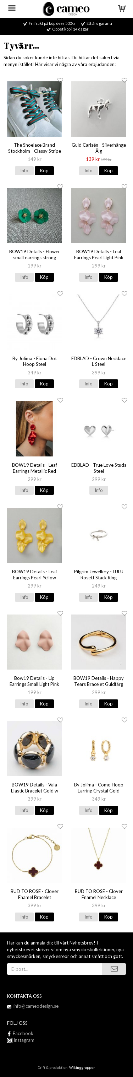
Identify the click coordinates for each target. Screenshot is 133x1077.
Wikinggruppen (82, 1067)
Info (24, 170)
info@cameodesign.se (36, 1006)
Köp (44, 170)
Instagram (20, 1040)
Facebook (23, 1033)
